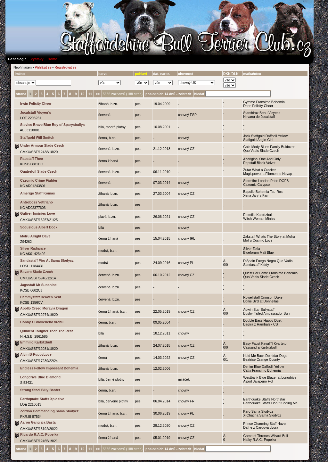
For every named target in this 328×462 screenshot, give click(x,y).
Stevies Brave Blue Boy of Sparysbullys (52, 125)
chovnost (185, 74)
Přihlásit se (43, 67)
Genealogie (17, 59)
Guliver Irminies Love (37, 213)
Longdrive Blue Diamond (40, 377)
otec (257, 74)
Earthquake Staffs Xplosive (42, 399)
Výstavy (36, 59)
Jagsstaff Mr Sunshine (38, 285)
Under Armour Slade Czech (42, 145)
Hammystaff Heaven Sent (40, 297)
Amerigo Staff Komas (37, 193)
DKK (227, 74)
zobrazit (184, 94)
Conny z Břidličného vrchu (41, 322)
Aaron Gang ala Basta (38, 422)
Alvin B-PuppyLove (36, 354)
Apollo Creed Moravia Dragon (44, 308)
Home (52, 59)
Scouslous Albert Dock (38, 227)
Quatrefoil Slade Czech (38, 171)
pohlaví (141, 74)
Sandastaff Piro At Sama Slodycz (47, 260)
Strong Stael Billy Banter (40, 390)
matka (248, 74)
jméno (20, 74)
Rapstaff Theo (31, 159)
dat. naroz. (161, 74)
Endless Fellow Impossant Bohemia (49, 368)
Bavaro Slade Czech (36, 272)
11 (90, 94)
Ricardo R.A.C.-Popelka (39, 434)
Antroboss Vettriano (36, 202)
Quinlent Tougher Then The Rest (46, 331)
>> (98, 94)
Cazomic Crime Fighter (38, 180)
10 (83, 94)
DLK (235, 74)
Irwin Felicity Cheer (36, 103)
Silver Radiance (32, 248)
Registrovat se (65, 67)
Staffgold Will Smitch (37, 137)
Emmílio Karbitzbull (36, 342)
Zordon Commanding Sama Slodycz (49, 411)
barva (102, 74)
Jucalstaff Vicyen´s (35, 112)
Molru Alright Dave (35, 236)
